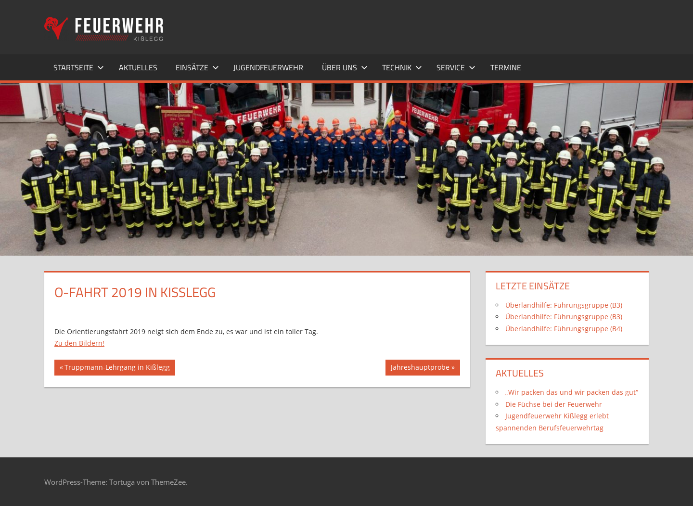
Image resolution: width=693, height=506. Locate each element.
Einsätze (197, 67)
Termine (505, 67)
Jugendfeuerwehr (268, 67)
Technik (402, 67)
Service (455, 67)
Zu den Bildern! (79, 343)
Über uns (345, 67)
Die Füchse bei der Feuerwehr (553, 404)
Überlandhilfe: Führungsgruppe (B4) (563, 328)
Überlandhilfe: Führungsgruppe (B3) (563, 305)
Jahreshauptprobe (419, 368)
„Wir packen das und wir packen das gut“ (571, 392)
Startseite (78, 67)
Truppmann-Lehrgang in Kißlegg (117, 368)
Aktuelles (138, 67)
